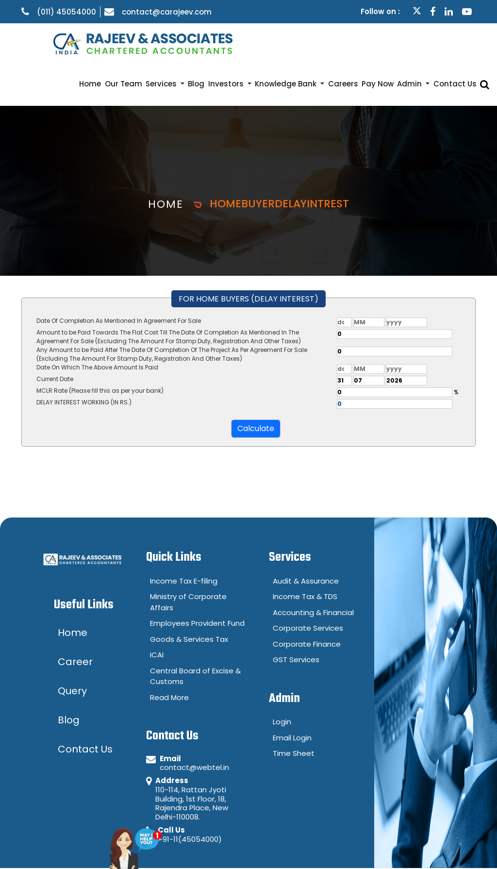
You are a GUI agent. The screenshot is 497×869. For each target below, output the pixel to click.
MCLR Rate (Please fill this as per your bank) (100, 349)
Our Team (169, 42)
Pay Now (397, 42)
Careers (368, 42)
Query (414, 847)
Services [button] (201, 42)
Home (141, 42)
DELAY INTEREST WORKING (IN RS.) (84, 361)
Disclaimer (360, 847)
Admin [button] (424, 42)
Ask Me (150, 839)
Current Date (54, 338)
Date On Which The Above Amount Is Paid (97, 326)
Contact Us (463, 42)
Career (460, 847)
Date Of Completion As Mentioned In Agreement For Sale (118, 279)
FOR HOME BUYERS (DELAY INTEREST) (248, 257)
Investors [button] (259, 42)
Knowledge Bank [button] (315, 42)
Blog (232, 42)
